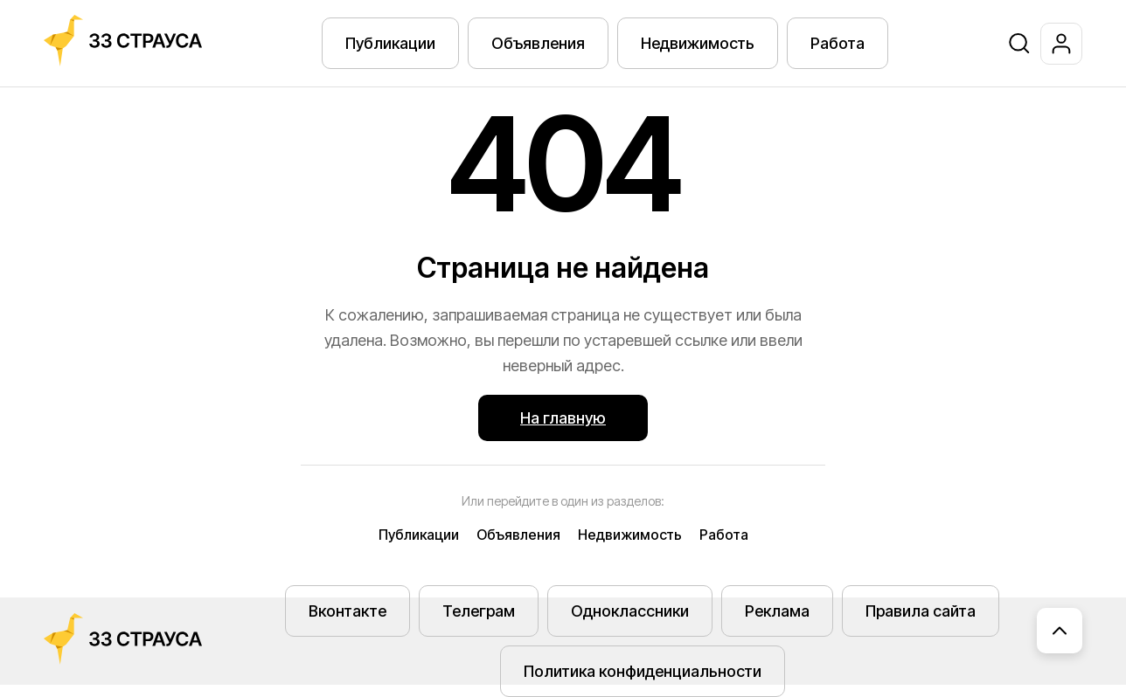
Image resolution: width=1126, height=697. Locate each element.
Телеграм (478, 611)
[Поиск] (1019, 43)
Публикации (390, 43)
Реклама (777, 611)
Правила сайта (920, 611)
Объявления (538, 43)
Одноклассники (630, 611)
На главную (563, 418)
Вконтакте (347, 611)
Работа (837, 43)
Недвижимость (697, 43)
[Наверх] (1059, 630)
